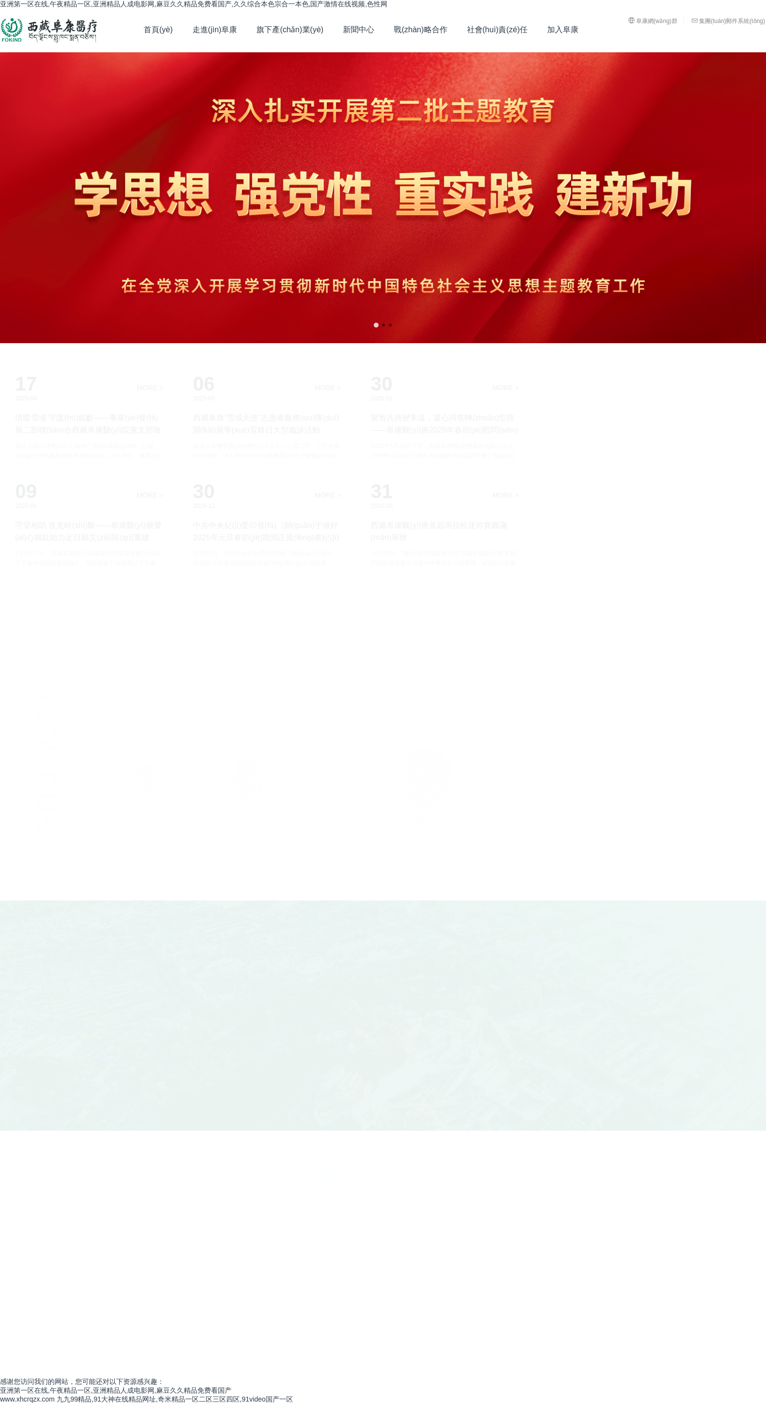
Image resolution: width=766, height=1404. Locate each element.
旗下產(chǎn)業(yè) (289, 29)
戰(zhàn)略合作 (420, 29)
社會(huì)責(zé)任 (497, 29)
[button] (376, 325)
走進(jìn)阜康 (214, 29)
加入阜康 (562, 29)
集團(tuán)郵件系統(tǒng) (728, 20)
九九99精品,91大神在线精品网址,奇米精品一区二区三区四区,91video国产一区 (175, 1399)
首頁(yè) (158, 29)
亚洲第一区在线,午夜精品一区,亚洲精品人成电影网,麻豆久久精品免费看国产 (116, 1390)
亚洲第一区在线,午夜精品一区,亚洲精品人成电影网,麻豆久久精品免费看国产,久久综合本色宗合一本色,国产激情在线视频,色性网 (193, 4)
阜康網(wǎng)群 (653, 20)
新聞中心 (358, 29)
